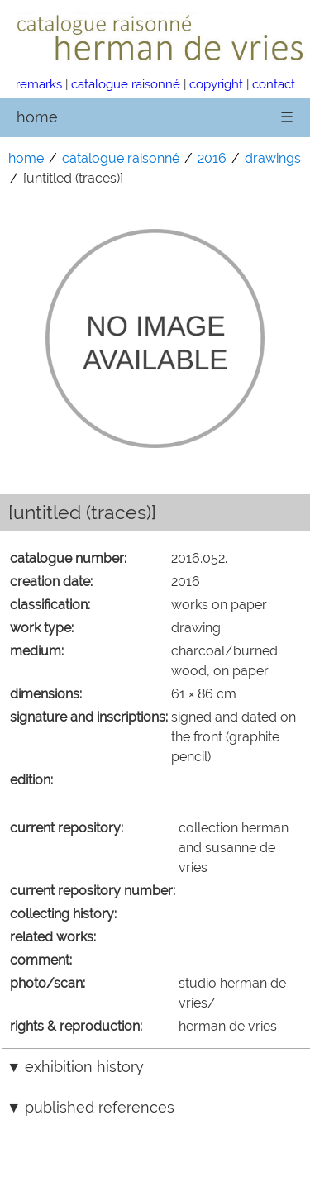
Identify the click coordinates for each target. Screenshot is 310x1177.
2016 (212, 158)
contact (273, 84)
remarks (39, 84)
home (37, 117)
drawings (273, 158)
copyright (216, 84)
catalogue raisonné (125, 84)
